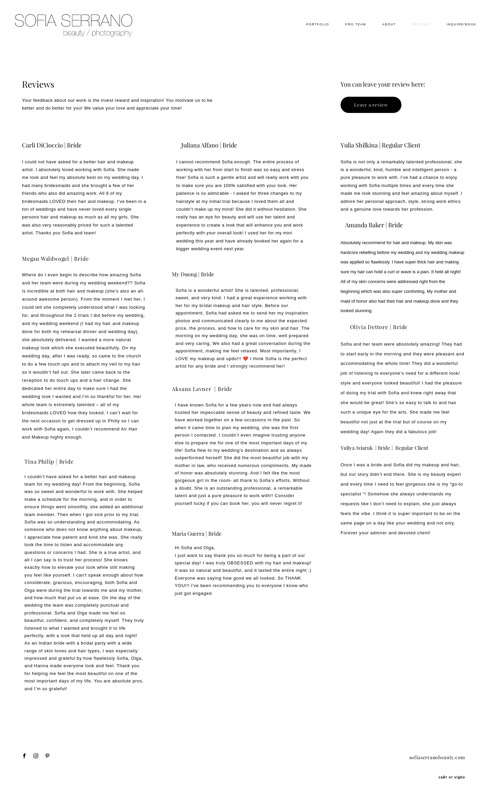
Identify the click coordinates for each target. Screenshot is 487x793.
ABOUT (378, 34)
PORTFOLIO (306, 34)
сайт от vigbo (452, 777)
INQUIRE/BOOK (450, 34)
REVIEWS (410, 34)
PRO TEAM (344, 34)
